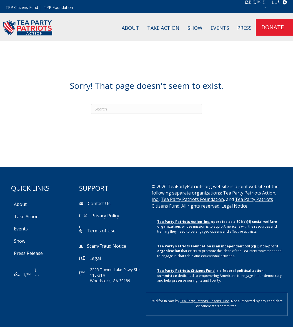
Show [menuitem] (194, 27)
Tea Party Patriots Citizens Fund (186, 270)
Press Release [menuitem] (28, 253)
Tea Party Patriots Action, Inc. (183, 221)
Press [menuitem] (244, 27)
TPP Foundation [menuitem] (58, 7)
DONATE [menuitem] (272, 27)
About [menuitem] (130, 27)
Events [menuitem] (220, 27)
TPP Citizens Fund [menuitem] (22, 7)
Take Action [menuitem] (163, 27)
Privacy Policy (105, 216)
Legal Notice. (234, 206)
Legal (95, 258)
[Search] (146, 109)
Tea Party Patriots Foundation (192, 199)
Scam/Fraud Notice (106, 246)
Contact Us (99, 203)
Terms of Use (101, 231)
